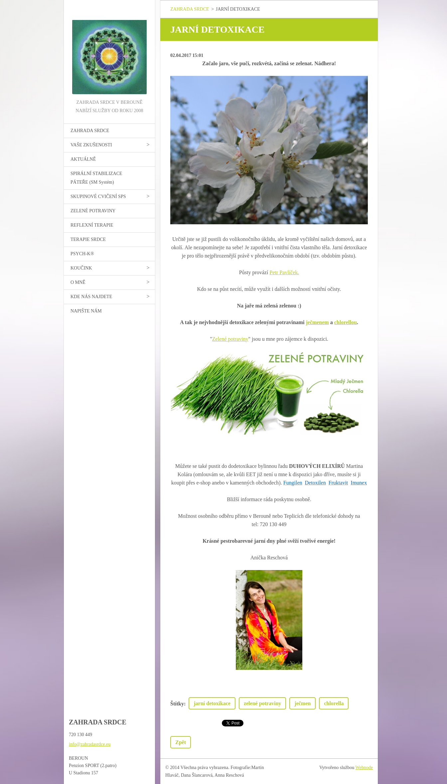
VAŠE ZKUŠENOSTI (91, 144)
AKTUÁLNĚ (83, 159)
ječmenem (317, 322)
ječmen (302, 703)
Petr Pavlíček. (284, 272)
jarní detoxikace (212, 703)
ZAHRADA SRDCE (90, 130)
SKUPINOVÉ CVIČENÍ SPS (98, 196)
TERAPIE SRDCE (88, 239)
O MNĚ (78, 282)
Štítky (177, 703)
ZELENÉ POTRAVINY (93, 210)
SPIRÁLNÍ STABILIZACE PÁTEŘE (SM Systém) (96, 178)
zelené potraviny (262, 703)
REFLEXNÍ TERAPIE (92, 225)
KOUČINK (81, 268)
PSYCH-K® (82, 253)
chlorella (334, 703)
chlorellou (345, 322)
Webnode (364, 767)
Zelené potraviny (230, 339)
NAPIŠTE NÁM (86, 310)
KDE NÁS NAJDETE (91, 296)
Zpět (180, 742)
